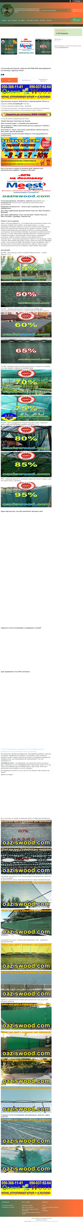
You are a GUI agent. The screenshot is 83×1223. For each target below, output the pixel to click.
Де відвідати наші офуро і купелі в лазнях (31, 1213)
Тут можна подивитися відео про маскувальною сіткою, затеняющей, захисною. (22, 749)
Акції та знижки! (12, 20)
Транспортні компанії (7, 1205)
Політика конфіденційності (52, 1221)
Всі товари (21, 20)
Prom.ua (50, 1218)
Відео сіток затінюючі (27, 1207)
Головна (4, 20)
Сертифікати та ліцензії (8, 1207)
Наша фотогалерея (27, 1205)
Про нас (49, 20)
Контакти (43, 20)
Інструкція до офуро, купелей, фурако (50, 1207)
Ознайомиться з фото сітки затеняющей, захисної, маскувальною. (19, 751)
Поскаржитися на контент (38, 1221)
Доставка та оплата (33, 20)
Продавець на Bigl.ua (41, 1220)
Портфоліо (45, 1210)
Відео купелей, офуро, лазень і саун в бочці (30, 1209)
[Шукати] (68, 10)
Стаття (44, 1205)
